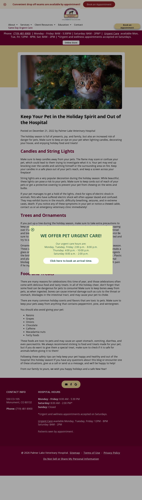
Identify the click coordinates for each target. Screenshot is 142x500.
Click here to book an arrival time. (71, 261)
